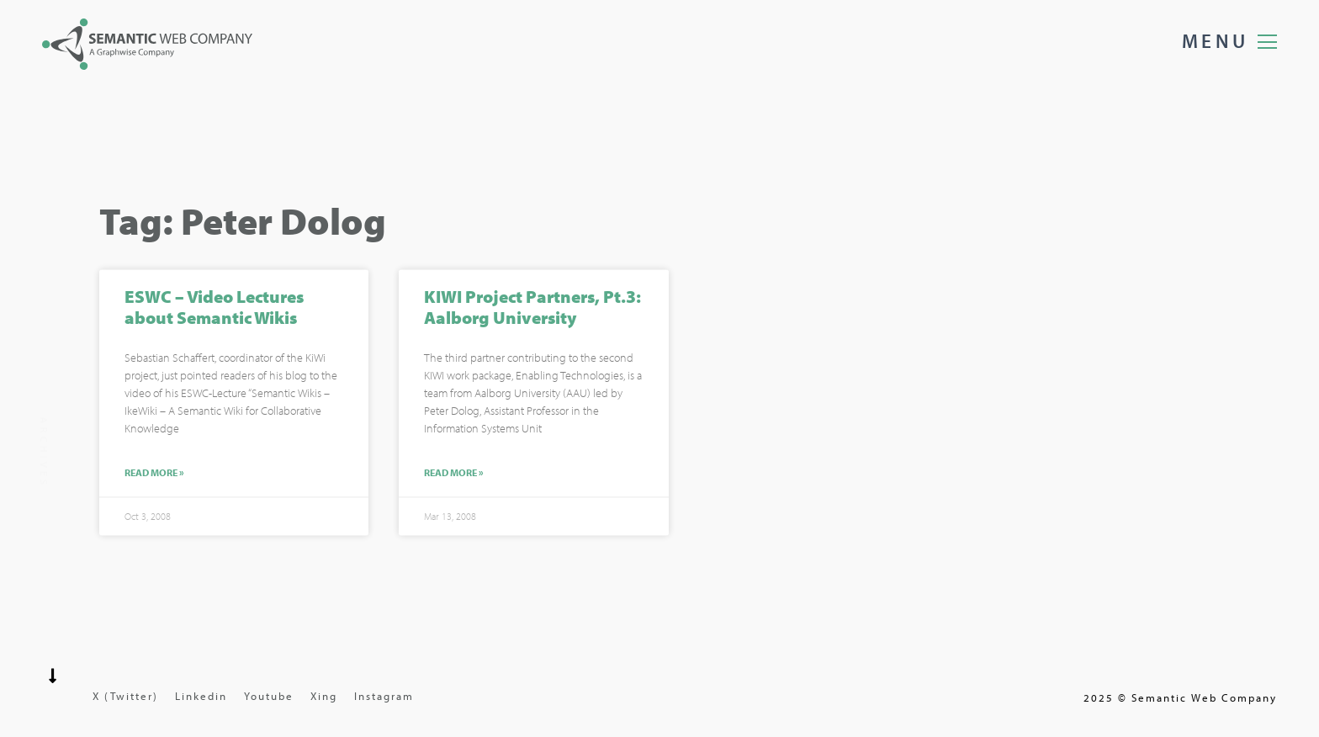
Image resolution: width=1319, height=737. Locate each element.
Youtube (269, 696)
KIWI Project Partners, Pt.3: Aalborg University (532, 308)
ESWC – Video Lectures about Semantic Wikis (214, 308)
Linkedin (201, 696)
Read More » (154, 475)
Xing (323, 696)
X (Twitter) (125, 696)
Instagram (384, 696)
